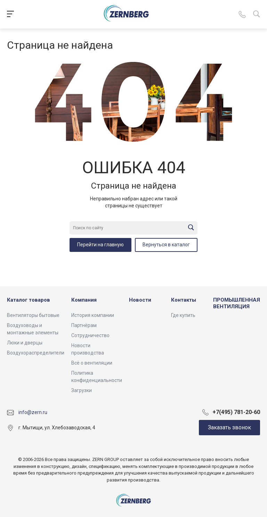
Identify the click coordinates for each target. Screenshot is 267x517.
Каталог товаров (28, 300)
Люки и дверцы (24, 342)
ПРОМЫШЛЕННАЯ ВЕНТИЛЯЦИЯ (236, 303)
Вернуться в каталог (166, 244)
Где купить (183, 315)
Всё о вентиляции (91, 363)
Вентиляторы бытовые (33, 315)
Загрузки (81, 390)
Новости (140, 300)
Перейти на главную (100, 244)
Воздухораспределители (35, 353)
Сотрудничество (90, 335)
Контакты (183, 300)
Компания (84, 300)
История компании (92, 315)
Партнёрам (84, 325)
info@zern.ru (32, 412)
